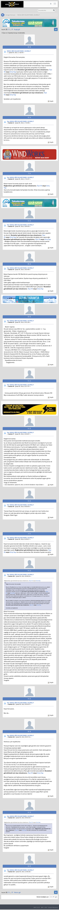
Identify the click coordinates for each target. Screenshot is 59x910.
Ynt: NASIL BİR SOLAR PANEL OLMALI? (20, 121)
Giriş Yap (13, 72)
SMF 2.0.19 (36, 907)
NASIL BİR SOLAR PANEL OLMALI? (19, 51)
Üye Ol (39, 186)
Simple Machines (53, 907)
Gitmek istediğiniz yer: (43, 897)
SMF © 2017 (44, 907)
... (10, 29)
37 (12, 29)
